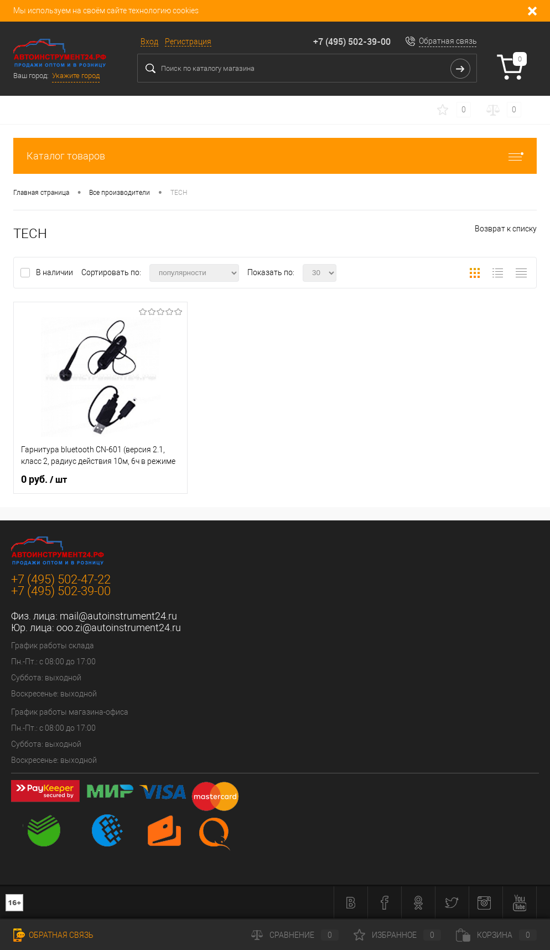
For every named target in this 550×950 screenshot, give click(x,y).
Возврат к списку (506, 228)
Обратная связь (448, 41)
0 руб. (44, 479)
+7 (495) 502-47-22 (61, 579)
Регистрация (188, 41)
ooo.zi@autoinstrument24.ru (118, 627)
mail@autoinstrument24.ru (118, 616)
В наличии (55, 272)
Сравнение (295, 935)
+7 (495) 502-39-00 (352, 41)
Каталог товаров (275, 156)
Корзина (496, 935)
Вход (149, 41)
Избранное (397, 935)
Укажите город (76, 75)
